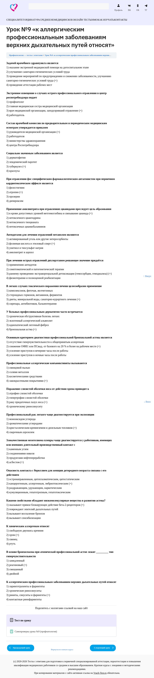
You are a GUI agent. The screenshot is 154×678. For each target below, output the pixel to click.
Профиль (118, 7)
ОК (137, 7)
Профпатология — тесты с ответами (26, 53)
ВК (129, 7)
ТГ (146, 7)
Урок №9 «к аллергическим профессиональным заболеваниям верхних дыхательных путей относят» (91, 53)
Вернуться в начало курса (62, 648)
